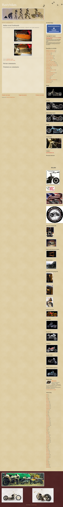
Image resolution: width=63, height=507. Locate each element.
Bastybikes (9, 5)
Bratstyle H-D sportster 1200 (50, 50)
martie (47, 416)
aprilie (47, 398)
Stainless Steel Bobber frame (50, 72)
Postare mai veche (40, 95)
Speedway (47, 71)
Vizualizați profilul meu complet (51, 389)
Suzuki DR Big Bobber (49, 74)
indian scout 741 (48, 81)
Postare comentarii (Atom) (10, 97)
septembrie (48, 408)
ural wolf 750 (48, 82)
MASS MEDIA (48, 68)
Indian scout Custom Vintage (10, 60)
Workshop (47, 78)
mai (46, 397)
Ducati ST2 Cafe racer (49, 58)
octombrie (47, 423)
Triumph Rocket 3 (49, 75)
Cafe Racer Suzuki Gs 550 (50, 51)
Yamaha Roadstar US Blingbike (51, 79)
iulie (46, 394)
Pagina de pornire (23, 95)
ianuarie (47, 402)
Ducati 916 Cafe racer (49, 55)
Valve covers (48, 76)
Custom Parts (48, 53)
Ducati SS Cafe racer (49, 57)
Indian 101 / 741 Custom (50, 61)
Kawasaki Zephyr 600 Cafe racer (51, 64)
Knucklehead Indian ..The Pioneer (51, 65)
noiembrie (47, 405)
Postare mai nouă (6, 95)
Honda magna (48, 60)
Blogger (35, 504)
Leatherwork (48, 67)
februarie (47, 401)
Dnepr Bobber (48, 54)
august (47, 409)
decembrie (47, 404)
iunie (47, 395)
